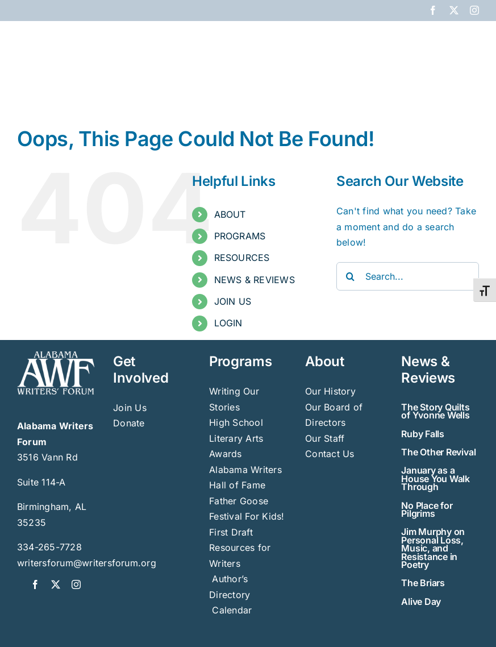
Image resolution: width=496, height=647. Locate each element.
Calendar (232, 610)
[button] (460, 86)
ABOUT (230, 214)
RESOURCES (242, 257)
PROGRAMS (240, 236)
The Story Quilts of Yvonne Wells (435, 411)
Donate (128, 423)
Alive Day (421, 601)
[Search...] (407, 276)
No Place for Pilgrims (426, 509)
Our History (330, 391)
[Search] (350, 276)
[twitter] (55, 584)
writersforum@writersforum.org (86, 563)
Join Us (130, 407)
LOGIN (228, 323)
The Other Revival (438, 452)
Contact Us (329, 453)
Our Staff (324, 438)
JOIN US (233, 301)
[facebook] (35, 584)
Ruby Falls (422, 433)
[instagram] (76, 584)
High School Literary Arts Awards (236, 438)
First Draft (231, 532)
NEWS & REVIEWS (254, 279)
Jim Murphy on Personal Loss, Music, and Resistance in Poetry (433, 548)
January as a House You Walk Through (435, 478)
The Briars (423, 582)
